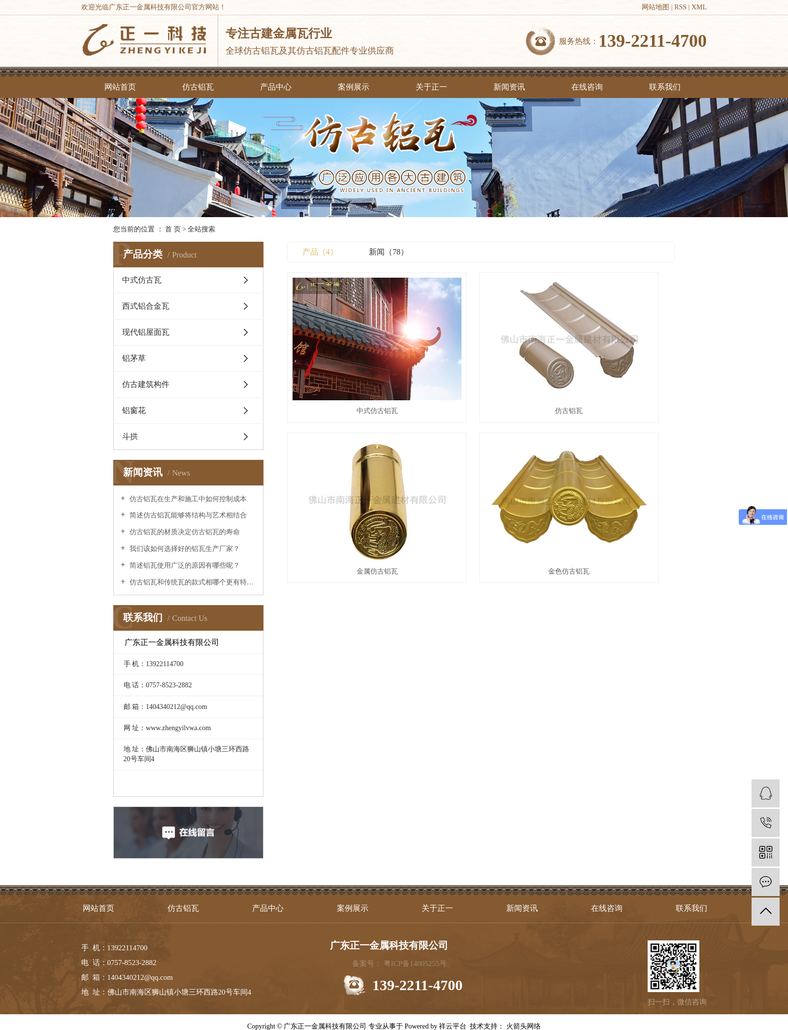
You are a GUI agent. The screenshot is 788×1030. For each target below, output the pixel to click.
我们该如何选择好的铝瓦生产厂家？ (184, 548)
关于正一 (431, 87)
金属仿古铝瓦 (614, 368)
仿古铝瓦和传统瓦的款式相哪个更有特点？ (192, 582)
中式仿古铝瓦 (347, 368)
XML (699, 7)
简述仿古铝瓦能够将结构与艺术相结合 (187, 515)
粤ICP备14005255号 (415, 963)
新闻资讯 (509, 87)
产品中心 (276, 87)
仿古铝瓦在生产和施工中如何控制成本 (187, 499)
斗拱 (130, 436)
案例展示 (353, 87)
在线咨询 (587, 87)
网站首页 (120, 87)
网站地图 (655, 7)
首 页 (173, 229)
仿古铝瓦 (198, 87)
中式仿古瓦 (142, 280)
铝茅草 (134, 358)
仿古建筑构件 (145, 384)
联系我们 (665, 87)
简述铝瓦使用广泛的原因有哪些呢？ (184, 565)
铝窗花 (134, 410)
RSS (680, 7)
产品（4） (320, 252)
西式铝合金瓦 (145, 306)
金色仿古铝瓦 (347, 486)
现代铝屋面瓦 (145, 332)
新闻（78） (388, 252)
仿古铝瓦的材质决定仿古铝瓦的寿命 (184, 532)
